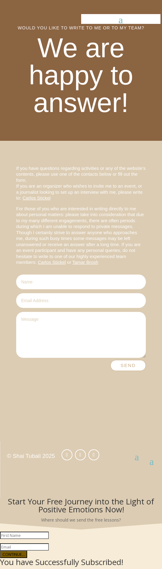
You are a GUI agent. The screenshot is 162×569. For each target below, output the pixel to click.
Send (128, 365)
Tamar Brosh (85, 262)
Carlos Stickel (37, 197)
